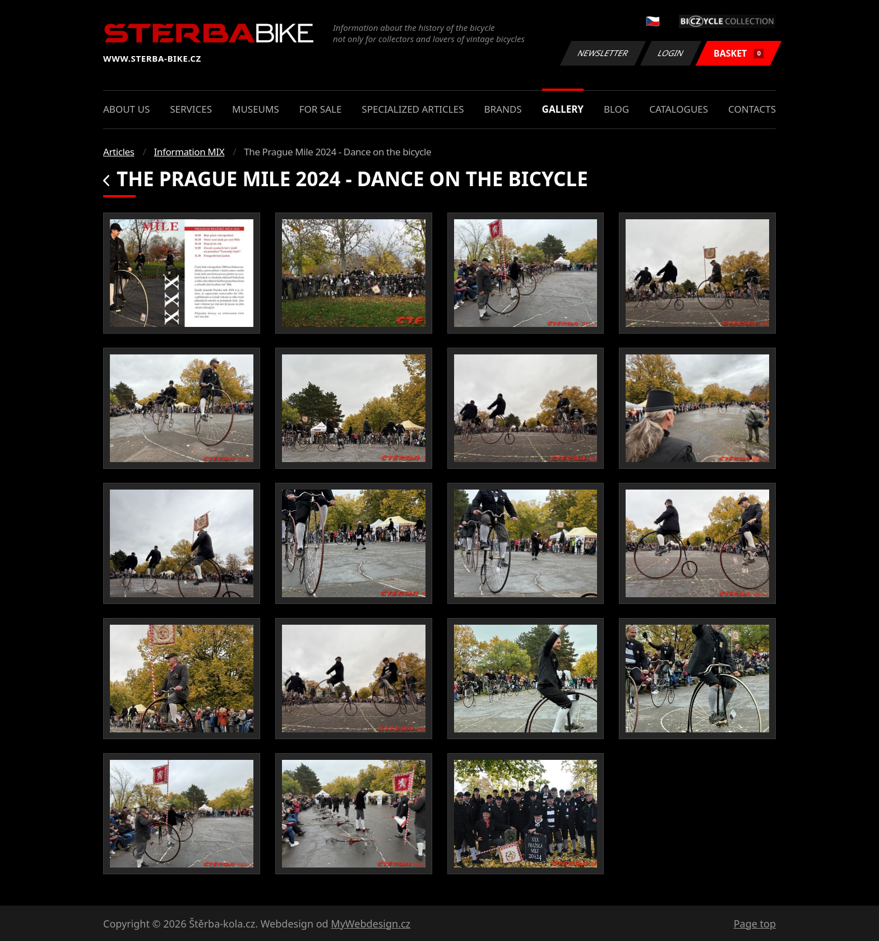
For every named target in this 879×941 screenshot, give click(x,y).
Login (671, 53)
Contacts (752, 109)
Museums (255, 109)
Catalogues (678, 109)
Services (191, 109)
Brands (502, 109)
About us (126, 109)
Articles (118, 151)
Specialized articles (413, 109)
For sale (320, 109)
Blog (616, 109)
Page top (755, 923)
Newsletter (602, 53)
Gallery (563, 109)
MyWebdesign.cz (370, 923)
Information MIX (189, 151)
